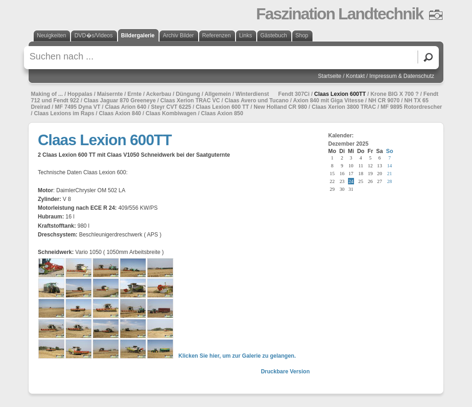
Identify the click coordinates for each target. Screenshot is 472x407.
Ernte (134, 94)
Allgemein (218, 94)
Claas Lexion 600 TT (222, 107)
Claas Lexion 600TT (340, 94)
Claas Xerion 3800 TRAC (344, 107)
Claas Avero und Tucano (256, 100)
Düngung (188, 94)
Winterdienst (252, 94)
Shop (301, 35)
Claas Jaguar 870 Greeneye (120, 100)
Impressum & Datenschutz (401, 76)
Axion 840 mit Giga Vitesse (328, 100)
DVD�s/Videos (93, 35)
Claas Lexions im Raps (64, 113)
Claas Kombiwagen (171, 113)
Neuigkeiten (51, 35)
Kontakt (355, 76)
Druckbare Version (285, 371)
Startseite (330, 76)
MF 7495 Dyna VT (77, 107)
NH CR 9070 (384, 100)
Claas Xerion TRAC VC (190, 100)
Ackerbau (158, 94)
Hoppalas (79, 94)
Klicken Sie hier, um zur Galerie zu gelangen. (237, 356)
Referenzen (216, 35)
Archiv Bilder (178, 35)
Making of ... (47, 94)
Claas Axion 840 (120, 113)
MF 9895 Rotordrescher (411, 107)
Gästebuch (273, 35)
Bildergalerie (138, 35)
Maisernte (110, 94)
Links (245, 35)
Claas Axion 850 (222, 113)
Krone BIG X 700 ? (395, 94)
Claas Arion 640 (126, 107)
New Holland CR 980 (280, 107)
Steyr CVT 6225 (171, 107)
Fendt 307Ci (294, 94)
